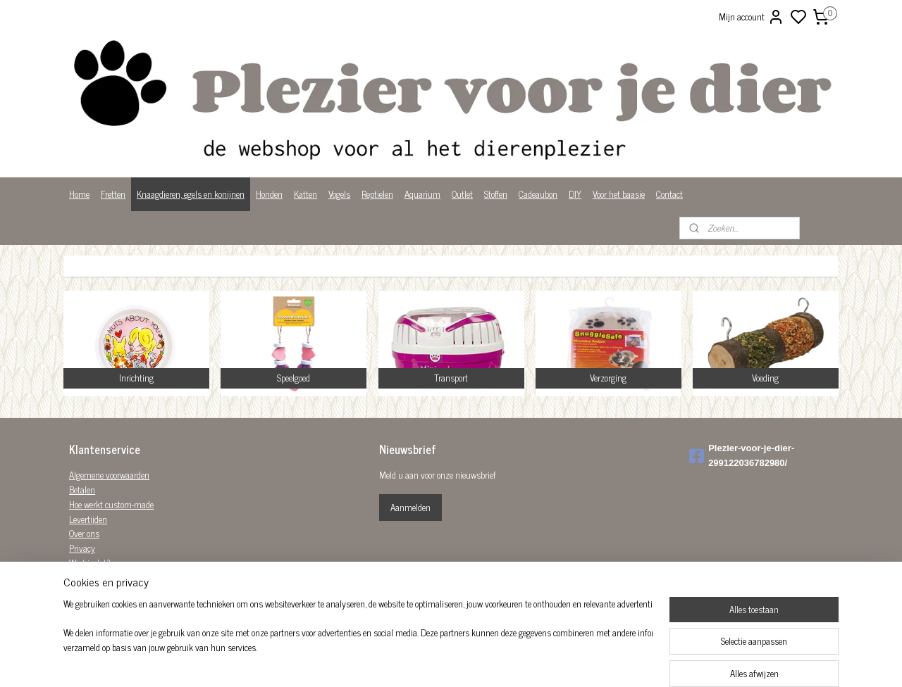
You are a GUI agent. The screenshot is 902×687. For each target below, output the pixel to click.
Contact (669, 194)
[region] (358, 642)
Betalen (82, 489)
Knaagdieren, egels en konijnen (191, 194)
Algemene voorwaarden (109, 474)
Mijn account (751, 16)
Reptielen (377, 194)
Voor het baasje (619, 194)
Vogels (339, 194)
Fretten (113, 194)
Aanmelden (410, 507)
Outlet (462, 194)
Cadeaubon (538, 194)
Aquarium (422, 194)
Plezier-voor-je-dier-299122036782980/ (741, 455)
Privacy (82, 548)
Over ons (84, 533)
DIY (575, 194)
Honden (269, 194)
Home (79, 194)
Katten (305, 194)
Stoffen (495, 194)
